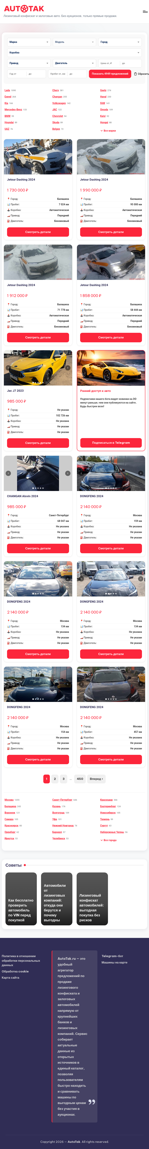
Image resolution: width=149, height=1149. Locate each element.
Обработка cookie (15, 971)
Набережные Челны (112, 832)
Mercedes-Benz (13, 109)
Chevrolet (57, 116)
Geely (103, 90)
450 (80, 779)
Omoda (104, 109)
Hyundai (9, 122)
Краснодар (106, 799)
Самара (9, 819)
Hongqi (104, 122)
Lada (7, 90)
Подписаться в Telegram (111, 443)
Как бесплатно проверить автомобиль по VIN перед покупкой (20, 910)
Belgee (56, 129)
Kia (6, 103)
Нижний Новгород (63, 825)
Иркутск (9, 838)
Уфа (54, 819)
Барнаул (57, 832)
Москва (9, 799)
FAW (102, 103)
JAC (54, 109)
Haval (103, 96)
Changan (57, 96)
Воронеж (10, 812)
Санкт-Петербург (62, 799)
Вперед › (96, 779)
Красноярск (11, 825)
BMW (7, 116)
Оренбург (10, 832)
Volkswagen (59, 103)
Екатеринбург (108, 806)
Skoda (55, 122)
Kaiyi (103, 116)
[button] (108, 131)
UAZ (7, 129)
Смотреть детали (38, 232)
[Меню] (145, 11)
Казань (56, 806)
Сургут (104, 825)
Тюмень (105, 819)
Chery (55, 90)
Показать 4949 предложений (110, 73)
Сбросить (141, 73)
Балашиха (10, 806)
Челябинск (58, 838)
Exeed (8, 96)
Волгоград (58, 812)
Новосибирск (108, 812)
